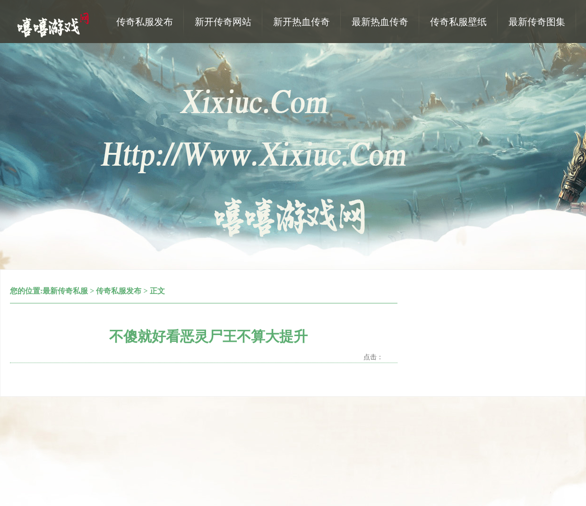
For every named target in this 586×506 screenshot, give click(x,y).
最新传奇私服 (65, 291)
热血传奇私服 (54, 24)
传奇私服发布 (118, 291)
